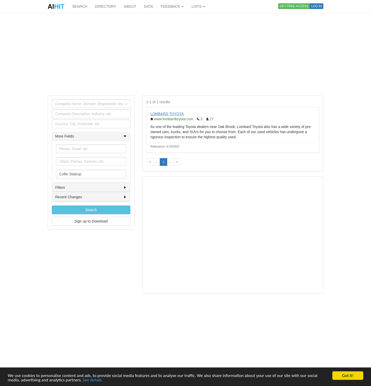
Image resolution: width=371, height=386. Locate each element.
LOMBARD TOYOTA (167, 114)
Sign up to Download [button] (91, 221)
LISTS (198, 6)
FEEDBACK (172, 6)
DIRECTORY (105, 6)
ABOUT (130, 6)
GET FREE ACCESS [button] (294, 6)
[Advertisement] (185, 54)
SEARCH (79, 6)
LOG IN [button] (316, 6)
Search (91, 210)
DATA (148, 6)
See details (92, 380)
